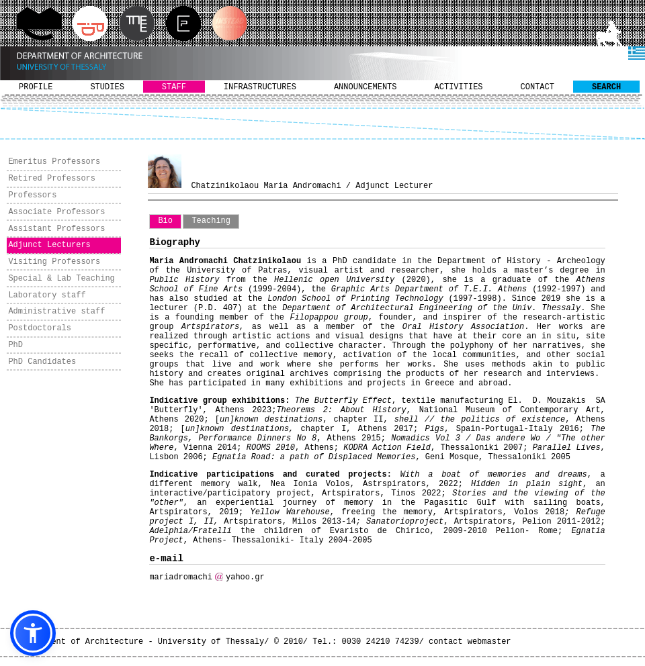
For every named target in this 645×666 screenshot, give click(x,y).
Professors (32, 195)
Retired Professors (51, 178)
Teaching (210, 221)
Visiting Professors (54, 262)
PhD (15, 345)
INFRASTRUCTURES (260, 87)
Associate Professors (56, 212)
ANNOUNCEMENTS (365, 87)
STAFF (174, 87)
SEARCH (606, 87)
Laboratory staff (46, 295)
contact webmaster (470, 642)
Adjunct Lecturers (49, 245)
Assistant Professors (56, 229)
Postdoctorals (39, 328)
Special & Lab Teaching (61, 278)
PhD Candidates (42, 362)
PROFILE (35, 87)
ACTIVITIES (459, 87)
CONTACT (537, 87)
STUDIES (107, 87)
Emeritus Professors (54, 161)
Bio (165, 221)
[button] (32, 633)
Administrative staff (56, 311)
